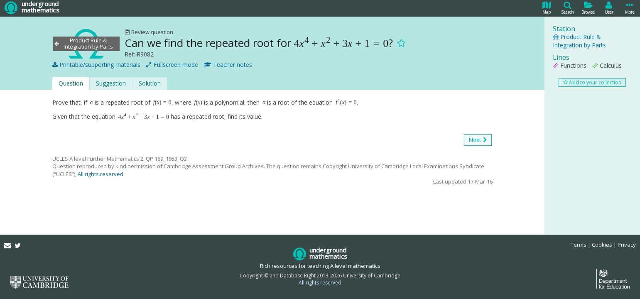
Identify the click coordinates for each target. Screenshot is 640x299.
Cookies (602, 244)
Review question (149, 32)
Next (477, 140)
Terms (578, 244)
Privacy (627, 244)
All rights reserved (100, 174)
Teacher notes (228, 65)
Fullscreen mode (172, 65)
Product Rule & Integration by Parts (579, 41)
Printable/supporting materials (96, 65)
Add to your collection (592, 82)
